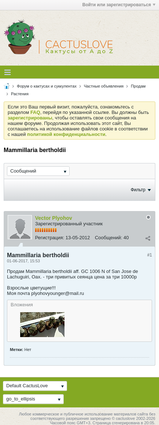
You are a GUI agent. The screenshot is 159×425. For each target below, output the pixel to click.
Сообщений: (108, 237)
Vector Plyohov (53, 218)
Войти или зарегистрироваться (118, 4)
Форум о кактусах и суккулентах (47, 86)
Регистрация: (49, 237)
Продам (138, 86)
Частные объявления (103, 86)
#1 (149, 255)
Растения (20, 94)
